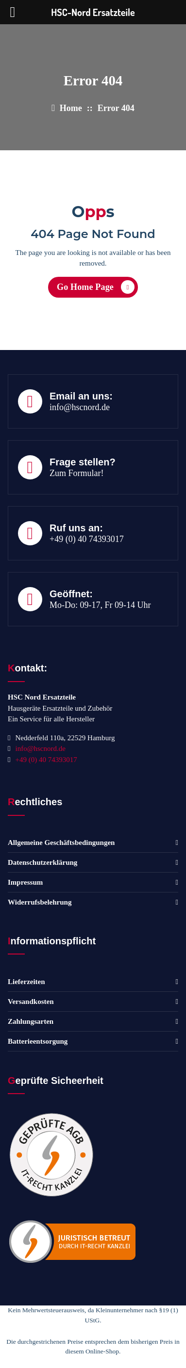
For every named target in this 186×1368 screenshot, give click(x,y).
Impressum (25, 882)
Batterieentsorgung (38, 1041)
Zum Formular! (76, 473)
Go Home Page (96, 287)
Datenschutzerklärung (42, 862)
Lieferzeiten (26, 982)
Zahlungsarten (30, 1021)
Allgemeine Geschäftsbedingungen (61, 842)
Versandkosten (30, 1001)
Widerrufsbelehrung (39, 902)
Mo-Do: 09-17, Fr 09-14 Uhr (100, 605)
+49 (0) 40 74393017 (87, 539)
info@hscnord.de (80, 407)
